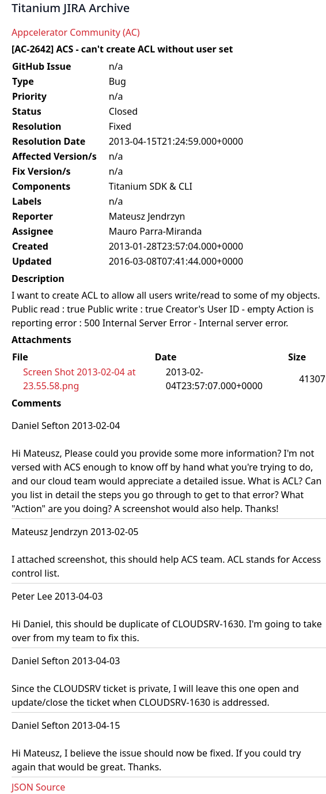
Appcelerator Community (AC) (76, 32)
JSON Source (38, 787)
